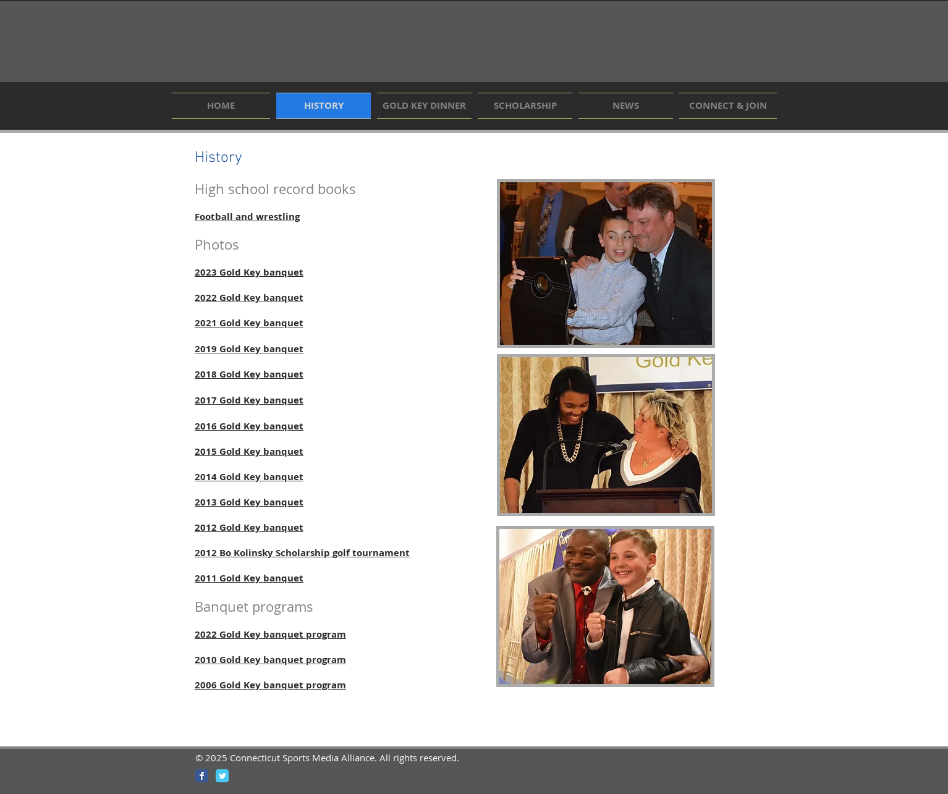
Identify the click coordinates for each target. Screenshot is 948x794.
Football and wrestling (247, 216)
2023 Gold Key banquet (249, 272)
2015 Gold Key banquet (249, 451)
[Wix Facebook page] (201, 775)
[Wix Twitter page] (222, 775)
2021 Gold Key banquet (249, 322)
